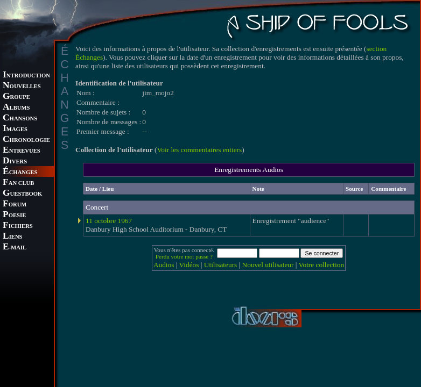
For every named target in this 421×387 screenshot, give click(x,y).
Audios (163, 265)
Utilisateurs (220, 265)
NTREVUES (21, 151)
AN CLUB (18, 183)
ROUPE (16, 97)
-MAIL (14, 247)
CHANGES (20, 172)
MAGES (15, 129)
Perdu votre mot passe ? (184, 256)
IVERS (15, 161)
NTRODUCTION (26, 75)
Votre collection (322, 265)
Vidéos (189, 265)
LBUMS (16, 108)
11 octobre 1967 (109, 221)
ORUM (14, 204)
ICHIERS (18, 226)
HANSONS (20, 118)
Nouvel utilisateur (268, 265)
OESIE (14, 215)
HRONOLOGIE (26, 140)
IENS (12, 237)
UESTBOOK (22, 194)
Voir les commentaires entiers (199, 150)
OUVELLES (22, 86)
